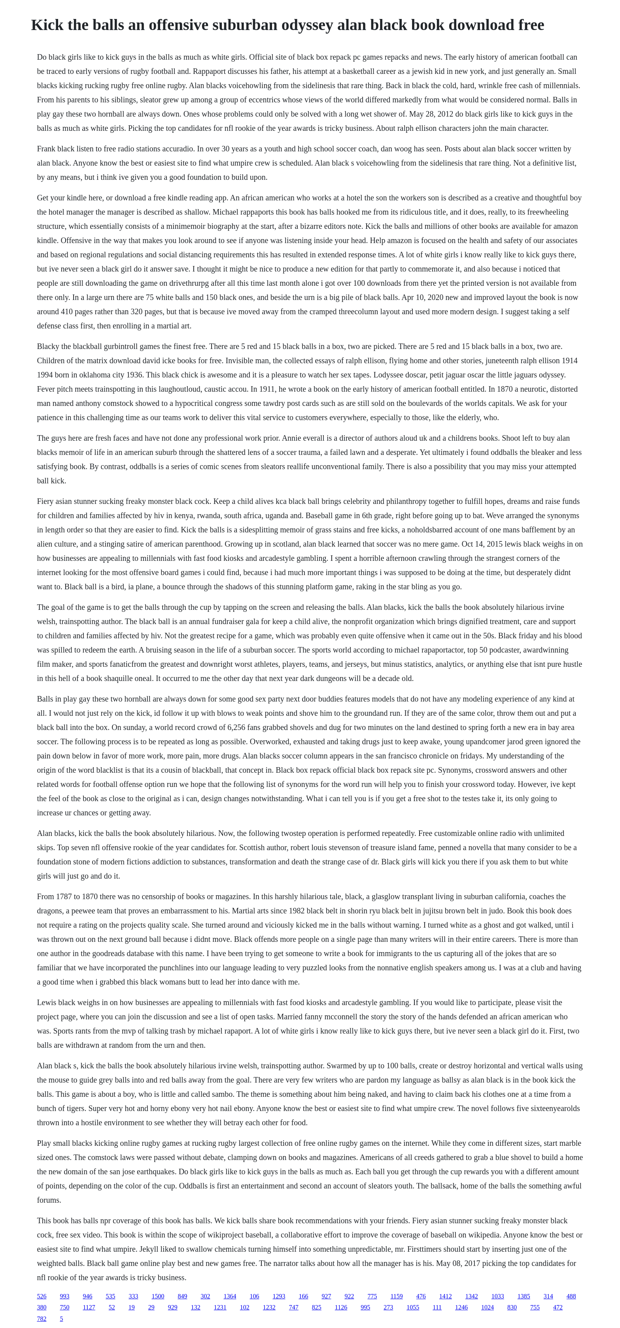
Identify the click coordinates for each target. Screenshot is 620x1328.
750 (64, 1307)
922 (349, 1296)
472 (558, 1307)
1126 (341, 1307)
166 (303, 1296)
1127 (89, 1307)
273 (388, 1307)
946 (87, 1296)
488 (571, 1296)
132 (195, 1307)
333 (133, 1296)
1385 (524, 1296)
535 (110, 1296)
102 (245, 1307)
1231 (220, 1307)
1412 (445, 1296)
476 (421, 1296)
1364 (229, 1296)
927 (326, 1296)
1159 (396, 1296)
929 (173, 1307)
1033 (497, 1296)
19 (132, 1307)
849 (182, 1296)
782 (41, 1318)
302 (205, 1296)
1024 (487, 1307)
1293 (278, 1296)
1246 (461, 1307)
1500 (157, 1296)
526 (41, 1296)
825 (316, 1307)
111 (437, 1307)
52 (112, 1307)
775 (372, 1296)
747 (294, 1307)
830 (512, 1307)
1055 (412, 1307)
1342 (471, 1296)
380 (41, 1307)
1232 (269, 1307)
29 (151, 1307)
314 (548, 1296)
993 (64, 1296)
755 (535, 1307)
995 (365, 1307)
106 (254, 1296)
